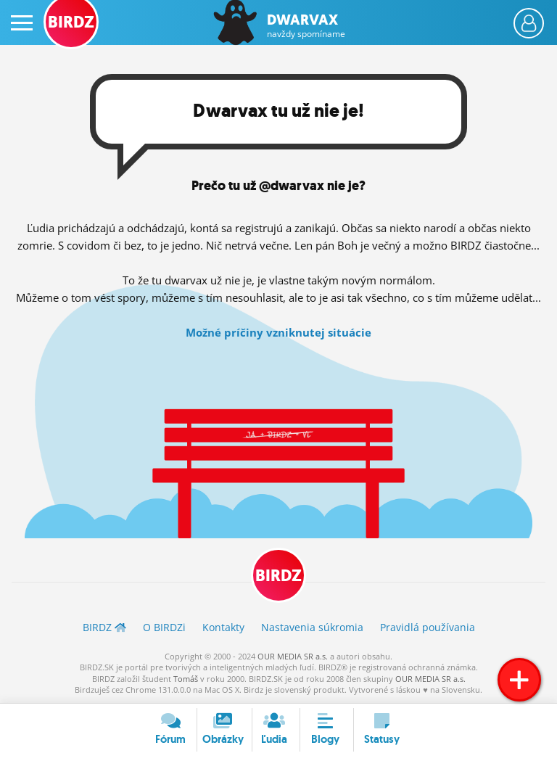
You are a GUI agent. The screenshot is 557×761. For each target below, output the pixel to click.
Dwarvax (306, 25)
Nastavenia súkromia (312, 627)
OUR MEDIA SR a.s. (292, 656)
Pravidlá (427, 627)
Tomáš (185, 678)
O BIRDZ (164, 627)
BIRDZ (278, 575)
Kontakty (223, 627)
